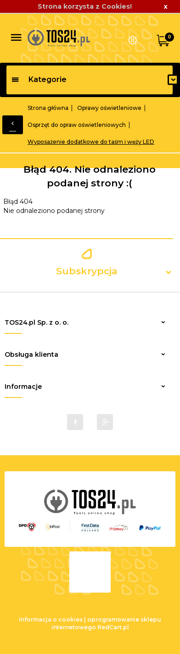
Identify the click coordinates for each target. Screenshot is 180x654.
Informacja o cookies (51, 619)
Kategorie (39, 79)
